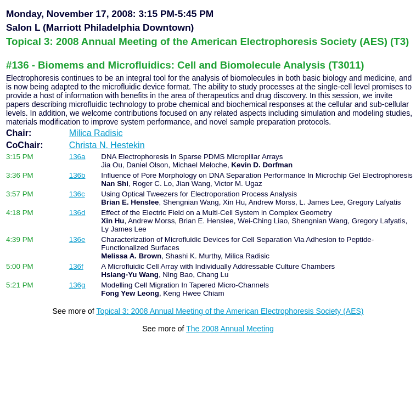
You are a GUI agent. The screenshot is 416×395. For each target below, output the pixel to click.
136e (77, 239)
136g (77, 285)
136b (77, 175)
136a (77, 157)
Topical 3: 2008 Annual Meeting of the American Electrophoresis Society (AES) (229, 311)
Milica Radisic (96, 133)
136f (76, 266)
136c (77, 194)
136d (77, 212)
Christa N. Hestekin (107, 145)
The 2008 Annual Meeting (230, 328)
